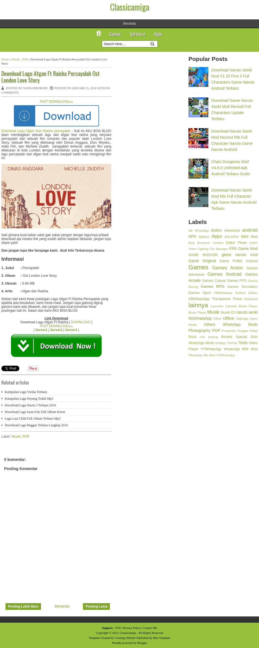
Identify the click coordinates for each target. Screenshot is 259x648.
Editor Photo (236, 243)
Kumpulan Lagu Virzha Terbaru (26, 392)
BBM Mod (249, 237)
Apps (158, 34)
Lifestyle (231, 306)
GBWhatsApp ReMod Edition (236, 293)
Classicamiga (129, 7)
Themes (231, 343)
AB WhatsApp (198, 230)
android (250, 230)
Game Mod (248, 248)
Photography (199, 330)
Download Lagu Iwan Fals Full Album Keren (35, 412)
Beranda (129, 23)
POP (24, 59)
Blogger (142, 642)
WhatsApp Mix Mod (201, 355)
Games (115, 34)
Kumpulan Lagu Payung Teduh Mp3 (29, 399)
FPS (233, 248)
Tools (243, 342)
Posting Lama (96, 606)
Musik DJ (228, 312)
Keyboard (251, 299)
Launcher (217, 306)
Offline (228, 318)
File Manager (219, 249)
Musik (16, 59)
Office (217, 318)
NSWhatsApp (200, 318)
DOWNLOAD (80, 322)
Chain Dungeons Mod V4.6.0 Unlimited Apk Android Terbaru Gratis (230, 167)
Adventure (232, 231)
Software (137, 34)
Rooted (226, 337)
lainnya (198, 305)
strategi (220, 343)
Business (203, 242)
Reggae (243, 330)
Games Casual (214, 281)
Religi (254, 330)
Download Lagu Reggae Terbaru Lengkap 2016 (36, 425)
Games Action (227, 267)
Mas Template (161, 637)
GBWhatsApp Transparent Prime (215, 299)
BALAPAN (232, 236)
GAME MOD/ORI (203, 255)
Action (216, 230)
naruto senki (247, 312)
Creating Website (125, 637)
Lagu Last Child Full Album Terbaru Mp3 (33, 418)
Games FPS (236, 281)
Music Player (197, 312)
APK (192, 236)
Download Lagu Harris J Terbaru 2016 (30, 405)
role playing (209, 337)
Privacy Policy (132, 627)
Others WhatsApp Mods (231, 324)
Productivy (229, 330)
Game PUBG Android (238, 261)
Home (5, 59)
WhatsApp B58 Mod (241, 349)
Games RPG (212, 286)
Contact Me (150, 627)
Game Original (202, 261)
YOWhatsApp (225, 355)
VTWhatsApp (211, 349)
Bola (191, 242)
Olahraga (242, 318)
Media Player (248, 306)
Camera (217, 242)
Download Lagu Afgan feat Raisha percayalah (36, 131)
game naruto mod (240, 254)
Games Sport (199, 293)
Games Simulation (242, 287)
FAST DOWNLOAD (56, 102)
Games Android (225, 274)
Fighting (203, 249)
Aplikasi (204, 236)
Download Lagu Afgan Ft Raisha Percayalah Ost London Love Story (50, 76)
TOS (118, 627)
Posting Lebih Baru (23, 606)
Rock (192, 337)
